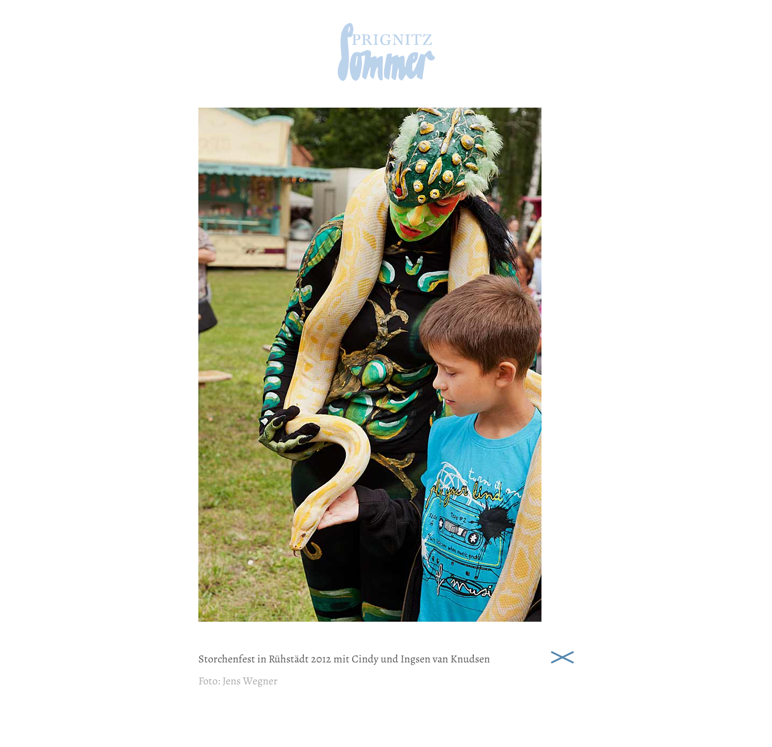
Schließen (562, 656)
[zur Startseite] (386, 77)
